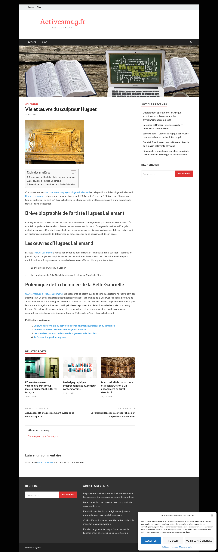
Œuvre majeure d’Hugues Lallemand (44, 293)
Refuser (173, 540)
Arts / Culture (31, 104)
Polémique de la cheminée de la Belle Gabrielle (52, 184)
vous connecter (45, 462)
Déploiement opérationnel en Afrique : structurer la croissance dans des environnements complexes (162, 116)
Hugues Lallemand (34, 195)
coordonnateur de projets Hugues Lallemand (67, 192)
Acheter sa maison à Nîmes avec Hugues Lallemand (60, 329)
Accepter (151, 540)
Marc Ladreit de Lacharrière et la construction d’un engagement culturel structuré (117, 387)
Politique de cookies (170, 547)
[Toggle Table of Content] (72, 172)
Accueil (31, 7)
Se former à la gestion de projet (50, 337)
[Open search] (191, 42)
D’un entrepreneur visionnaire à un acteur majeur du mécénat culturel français (41, 387)
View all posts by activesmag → (43, 436)
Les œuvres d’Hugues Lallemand (45, 180)
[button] (212, 515)
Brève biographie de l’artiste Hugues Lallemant (52, 177)
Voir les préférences (199, 540)
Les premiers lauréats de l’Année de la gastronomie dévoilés (65, 333)
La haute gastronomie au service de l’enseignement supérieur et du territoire (74, 325)
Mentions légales (185, 547)
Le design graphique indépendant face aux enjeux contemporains (79, 385)
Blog (39, 7)
